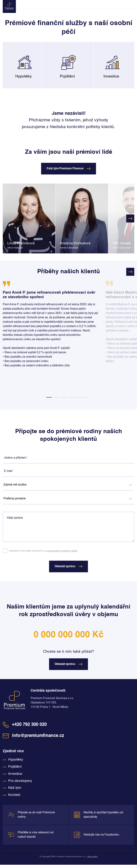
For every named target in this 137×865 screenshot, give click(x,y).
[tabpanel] (51, 327)
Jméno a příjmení (16, 457)
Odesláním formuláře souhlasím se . (43, 551)
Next (130, 218)
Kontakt (14, 795)
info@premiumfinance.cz (33, 736)
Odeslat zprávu (68, 566)
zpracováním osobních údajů (62, 551)
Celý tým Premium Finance (68, 168)
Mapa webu (92, 857)
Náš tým (14, 788)
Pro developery (20, 781)
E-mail (9, 471)
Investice (15, 774)
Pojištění (15, 767)
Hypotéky (15, 760)
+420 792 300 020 (25, 725)
